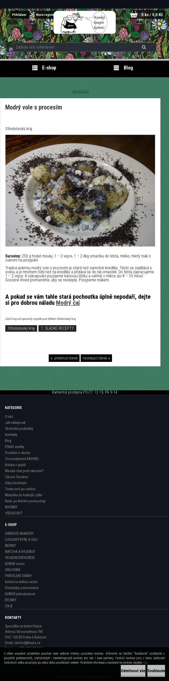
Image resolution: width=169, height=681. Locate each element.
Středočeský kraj (21, 328)
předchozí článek (66, 358)
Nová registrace (47, 15)
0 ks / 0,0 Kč (151, 14)
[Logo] (84, 22)
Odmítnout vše (133, 670)
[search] (144, 46)
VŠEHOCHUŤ (80, 91)
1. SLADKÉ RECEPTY (57, 328)
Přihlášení (16, 15)
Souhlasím (156, 670)
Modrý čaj (68, 302)
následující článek (95, 358)
